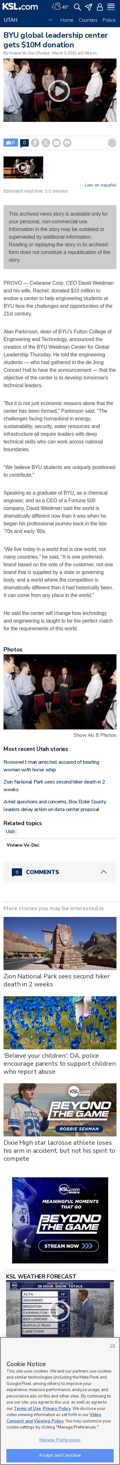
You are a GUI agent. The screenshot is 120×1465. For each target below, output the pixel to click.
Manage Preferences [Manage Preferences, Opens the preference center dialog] (60, 1440)
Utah (10, 831)
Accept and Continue (60, 1455)
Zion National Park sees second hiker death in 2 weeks (57, 980)
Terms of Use (27, 1409)
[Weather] (60, 6)
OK (112, 1345)
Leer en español (100, 185)
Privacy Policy (57, 1409)
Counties (88, 20)
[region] (60, 1401)
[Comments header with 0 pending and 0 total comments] (60, 872)
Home (67, 20)
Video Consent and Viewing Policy (53, 1418)
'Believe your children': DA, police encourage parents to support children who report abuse (60, 1063)
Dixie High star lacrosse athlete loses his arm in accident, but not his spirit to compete (59, 1150)
